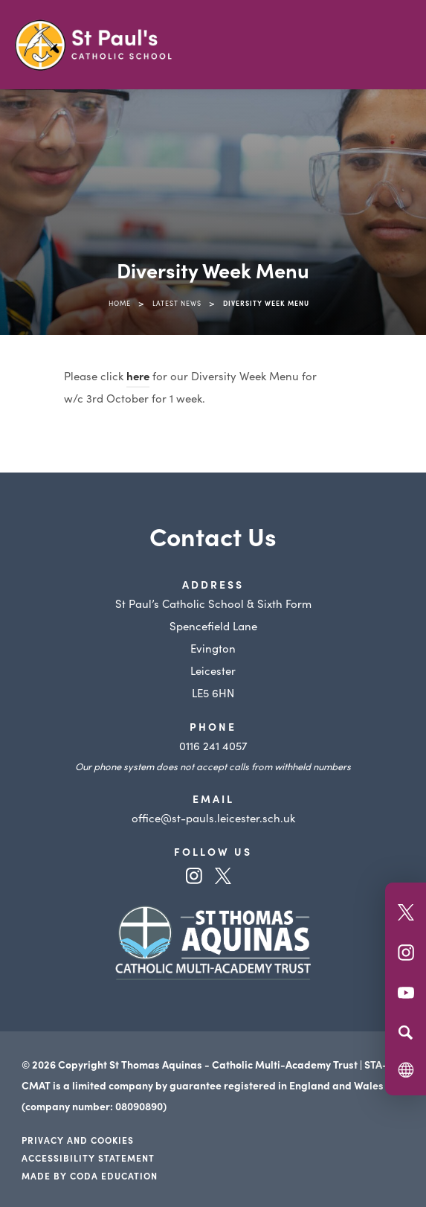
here (137, 375)
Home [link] (120, 302)
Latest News (176, 302)
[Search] (405, 1032)
